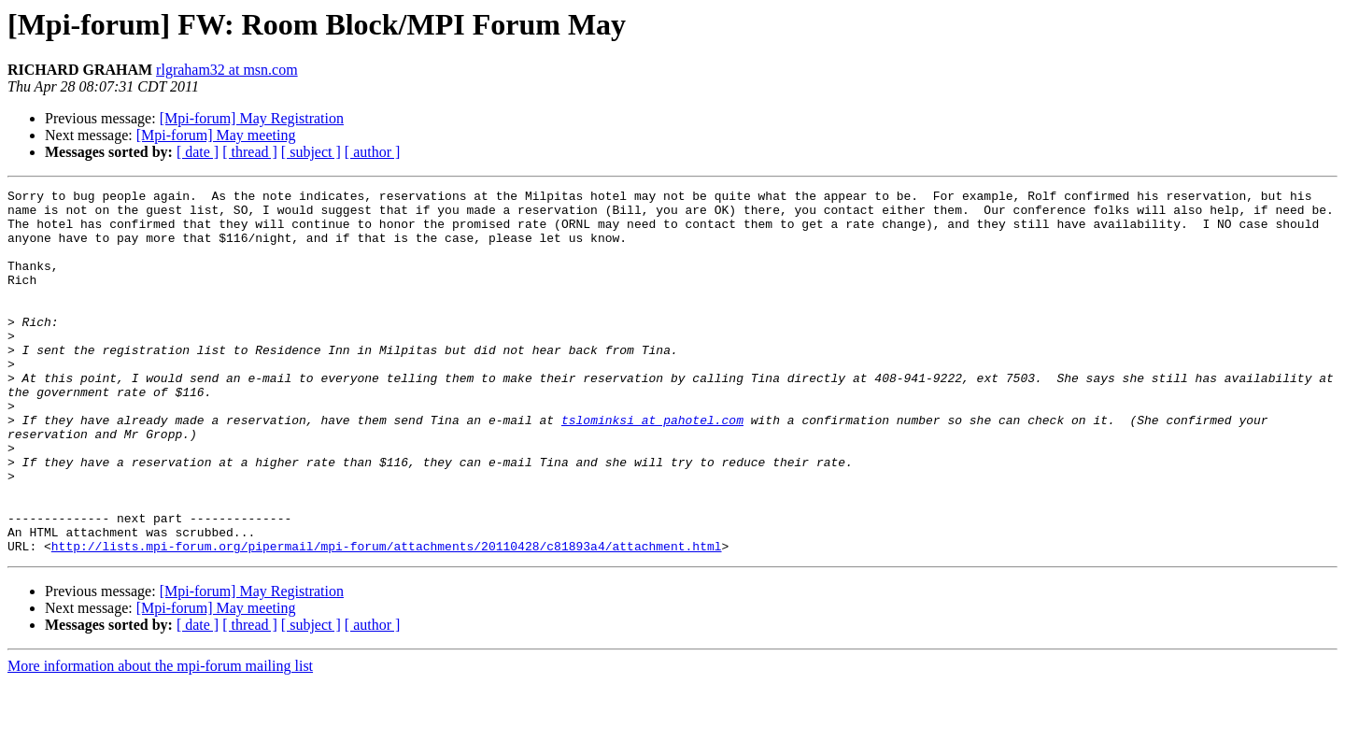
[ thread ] (249, 152)
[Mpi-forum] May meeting (216, 135)
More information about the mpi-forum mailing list (160, 739)
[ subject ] (311, 152)
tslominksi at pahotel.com (652, 467)
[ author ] (373, 152)
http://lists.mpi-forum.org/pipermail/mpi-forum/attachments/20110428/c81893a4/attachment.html (386, 618)
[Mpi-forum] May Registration (252, 118)
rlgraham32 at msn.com (227, 70)
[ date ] (198, 152)
